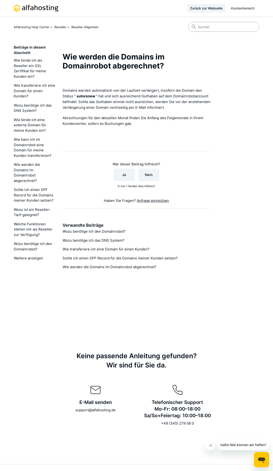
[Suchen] (223, 27)
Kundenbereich (243, 8)
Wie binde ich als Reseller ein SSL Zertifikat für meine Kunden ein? (30, 68)
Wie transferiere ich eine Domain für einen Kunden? (34, 90)
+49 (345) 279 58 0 (177, 423)
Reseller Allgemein (85, 27)
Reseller (60, 27)
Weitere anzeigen (28, 258)
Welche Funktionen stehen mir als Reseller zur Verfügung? (33, 229)
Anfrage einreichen (153, 200)
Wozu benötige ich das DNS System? (33, 108)
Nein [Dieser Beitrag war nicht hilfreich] (149, 174)
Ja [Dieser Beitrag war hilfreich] (124, 174)
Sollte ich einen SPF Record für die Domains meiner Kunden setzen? (34, 195)
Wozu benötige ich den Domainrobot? (33, 246)
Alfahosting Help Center (32, 27)
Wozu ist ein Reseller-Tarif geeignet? (32, 212)
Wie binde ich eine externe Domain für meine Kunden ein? (30, 125)
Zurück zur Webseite (206, 8)
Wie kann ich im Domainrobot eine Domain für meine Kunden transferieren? (32, 147)
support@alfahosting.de (95, 410)
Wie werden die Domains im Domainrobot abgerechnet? (27, 172)
